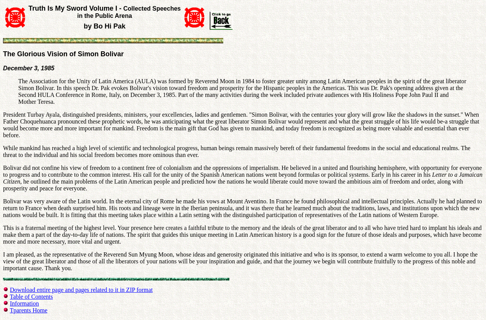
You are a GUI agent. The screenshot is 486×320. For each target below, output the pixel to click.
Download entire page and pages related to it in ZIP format (81, 290)
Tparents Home (28, 310)
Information (24, 303)
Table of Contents (31, 296)
